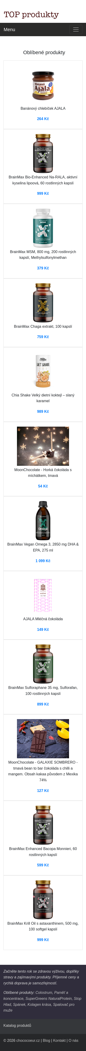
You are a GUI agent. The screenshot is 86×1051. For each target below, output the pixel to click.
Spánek (19, 1005)
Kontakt (59, 1040)
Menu (9, 29)
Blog (46, 1040)
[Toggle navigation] (75, 29)
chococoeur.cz (28, 1040)
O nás (73, 1040)
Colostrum (44, 993)
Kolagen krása (39, 1005)
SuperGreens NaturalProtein (48, 999)
